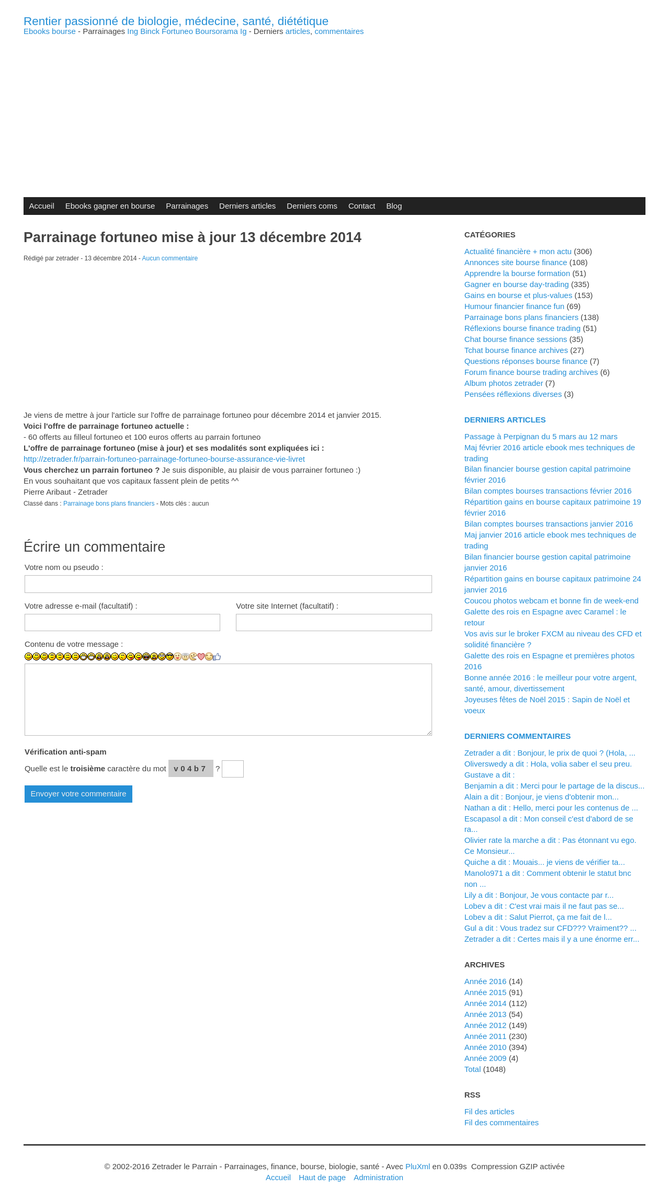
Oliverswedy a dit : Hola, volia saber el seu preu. (548, 763)
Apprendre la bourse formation (517, 273)
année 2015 (485, 992)
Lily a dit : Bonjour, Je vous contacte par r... (539, 894)
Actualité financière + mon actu (518, 251)
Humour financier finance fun (514, 306)
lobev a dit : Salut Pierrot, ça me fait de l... (538, 916)
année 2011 (485, 1036)
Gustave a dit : (489, 774)
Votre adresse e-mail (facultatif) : (81, 605)
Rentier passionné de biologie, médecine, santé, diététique (176, 21)
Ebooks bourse (50, 31)
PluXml (417, 1166)
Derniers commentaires (517, 736)
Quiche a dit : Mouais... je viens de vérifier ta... (544, 862)
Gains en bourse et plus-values (518, 295)
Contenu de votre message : (74, 644)
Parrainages (187, 205)
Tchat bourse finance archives (516, 350)
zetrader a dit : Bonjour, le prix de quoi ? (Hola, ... (550, 752)
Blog (394, 205)
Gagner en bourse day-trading (516, 284)
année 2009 (485, 1058)
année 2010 (485, 1047)
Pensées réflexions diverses (513, 394)
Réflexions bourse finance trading (522, 328)
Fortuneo (177, 31)
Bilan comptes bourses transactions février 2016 (548, 490)
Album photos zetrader (503, 383)
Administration (378, 1177)
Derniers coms (312, 205)
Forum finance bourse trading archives (531, 372)
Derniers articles (247, 205)
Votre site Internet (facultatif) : (287, 605)
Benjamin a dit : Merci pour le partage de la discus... (554, 785)
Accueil (41, 205)
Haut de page (322, 1177)
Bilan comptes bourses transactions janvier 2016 (548, 523)
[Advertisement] (334, 108)
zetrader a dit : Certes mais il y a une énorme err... (552, 938)
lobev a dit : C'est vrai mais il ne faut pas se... (544, 905)
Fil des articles (489, 1111)
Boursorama (216, 31)
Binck (150, 31)
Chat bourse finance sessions (516, 339)
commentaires (339, 31)
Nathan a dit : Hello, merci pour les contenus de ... (551, 807)
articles (298, 31)
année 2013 (485, 1014)
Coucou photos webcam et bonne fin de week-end (551, 600)
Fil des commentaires (501, 1122)
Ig (243, 31)
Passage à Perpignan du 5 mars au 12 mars (541, 436)
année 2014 (485, 1003)
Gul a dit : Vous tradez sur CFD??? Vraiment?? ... (550, 927)
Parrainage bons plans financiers (109, 503)
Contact (362, 205)
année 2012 (485, 1025)
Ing (132, 31)
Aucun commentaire (170, 258)
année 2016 (485, 981)
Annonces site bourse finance (516, 262)
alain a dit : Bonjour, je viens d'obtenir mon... (541, 796)
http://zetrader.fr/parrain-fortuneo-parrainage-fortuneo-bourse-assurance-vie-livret (164, 458)
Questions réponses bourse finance (526, 361)
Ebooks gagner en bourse (110, 205)
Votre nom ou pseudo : (64, 567)
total (473, 1069)
